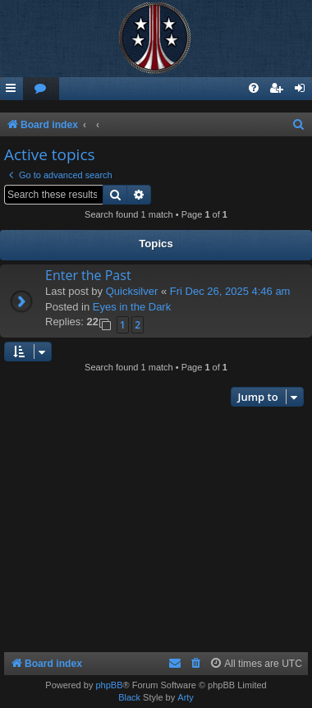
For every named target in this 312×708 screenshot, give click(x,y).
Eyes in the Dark (132, 307)
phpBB (108, 685)
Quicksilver (132, 291)
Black (129, 697)
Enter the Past (88, 275)
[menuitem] (41, 89)
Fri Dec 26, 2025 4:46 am (230, 291)
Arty (185, 697)
